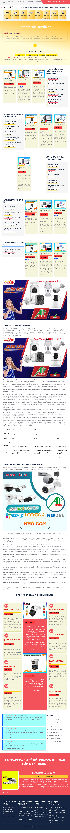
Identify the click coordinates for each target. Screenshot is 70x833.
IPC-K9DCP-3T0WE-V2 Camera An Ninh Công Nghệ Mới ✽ (56, 661)
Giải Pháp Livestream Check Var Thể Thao (15, 748)
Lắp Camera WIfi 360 (8, 809)
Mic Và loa (18, 55)
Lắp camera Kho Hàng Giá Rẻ (25, 816)
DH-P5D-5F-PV (34, 649)
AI (39, 55)
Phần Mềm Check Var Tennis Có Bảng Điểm (16, 724)
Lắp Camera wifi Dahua (8, 814)
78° (26, 55)
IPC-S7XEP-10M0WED (35, 690)
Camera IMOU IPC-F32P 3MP (56, 635)
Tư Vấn (68, 7)
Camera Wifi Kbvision (35, 51)
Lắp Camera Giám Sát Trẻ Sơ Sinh (55, 741)
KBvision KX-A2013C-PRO (11, 690)
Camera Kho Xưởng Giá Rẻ (25, 811)
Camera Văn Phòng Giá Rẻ (25, 819)
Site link (46, 826)
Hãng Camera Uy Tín (34, 7)
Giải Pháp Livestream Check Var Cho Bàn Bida (16, 737)
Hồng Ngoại (31, 55)
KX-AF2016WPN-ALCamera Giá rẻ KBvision (56, 102)
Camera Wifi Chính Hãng (10, 58)
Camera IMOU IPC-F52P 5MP (56, 609)
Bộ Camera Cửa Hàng (24, 813)
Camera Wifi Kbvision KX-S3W (55, 96)
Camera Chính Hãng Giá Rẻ (29, 826)
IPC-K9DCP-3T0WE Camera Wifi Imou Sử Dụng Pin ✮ (56, 690)
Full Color (36, 55)
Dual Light (23, 55)
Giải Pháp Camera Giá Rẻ (12, 715)
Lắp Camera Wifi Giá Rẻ (43, 7)
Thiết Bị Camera (62, 7)
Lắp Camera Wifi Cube (8, 807)
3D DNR (47, 55)
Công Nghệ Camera (25, 7)
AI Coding (52, 55)
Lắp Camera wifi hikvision (9, 816)
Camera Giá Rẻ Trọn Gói (53, 7)
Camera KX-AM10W (8, 80)
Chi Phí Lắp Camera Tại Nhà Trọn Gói (55, 726)
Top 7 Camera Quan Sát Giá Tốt (54, 732)
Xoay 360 (43, 55)
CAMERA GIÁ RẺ (7, 7)
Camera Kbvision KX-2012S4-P (12, 610)
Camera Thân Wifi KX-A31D (23, 80)
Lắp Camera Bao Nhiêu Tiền (53, 719)
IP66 (56, 55)
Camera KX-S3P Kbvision (38, 79)
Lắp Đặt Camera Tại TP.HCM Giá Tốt (55, 729)
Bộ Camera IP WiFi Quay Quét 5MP (12, 640)
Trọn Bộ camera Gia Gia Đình (25, 808)
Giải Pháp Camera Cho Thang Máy (54, 735)
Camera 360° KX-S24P (10, 666)
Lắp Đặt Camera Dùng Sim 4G (54, 738)
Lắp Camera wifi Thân (8, 811)
